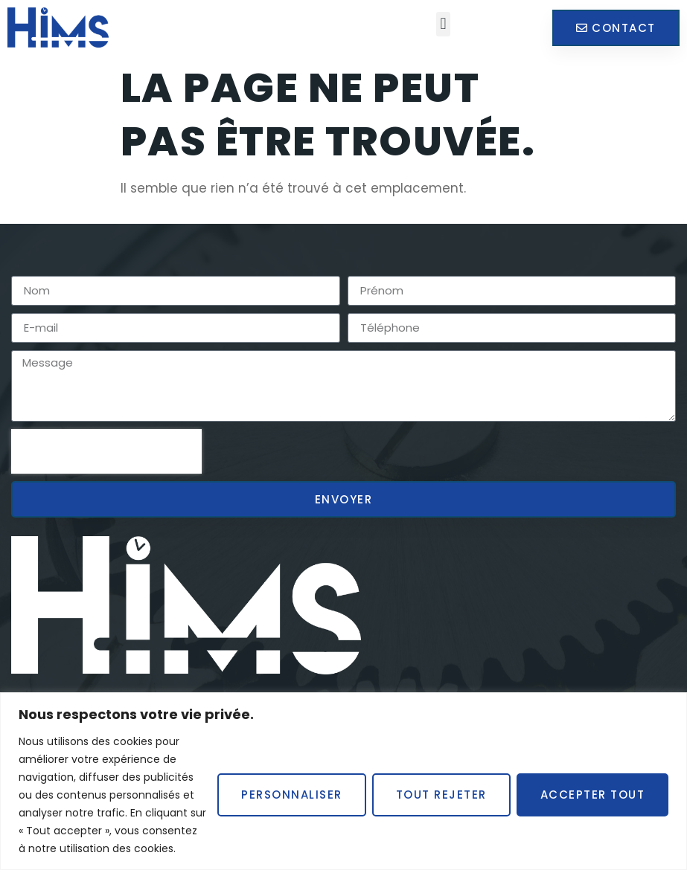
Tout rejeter (441, 794)
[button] (443, 24)
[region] (343, 781)
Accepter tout (592, 794)
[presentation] (106, 451)
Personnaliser (291, 794)
